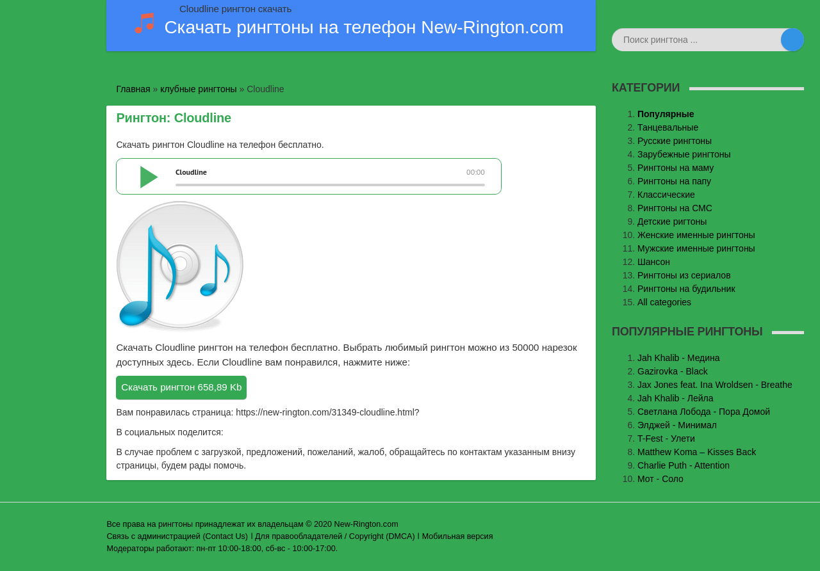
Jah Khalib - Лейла (675, 398)
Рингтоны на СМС (674, 208)
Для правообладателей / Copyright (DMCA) (335, 536)
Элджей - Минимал (677, 425)
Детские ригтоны (672, 221)
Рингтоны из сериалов (684, 275)
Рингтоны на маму (675, 168)
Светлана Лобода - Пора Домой (703, 411)
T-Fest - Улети (666, 438)
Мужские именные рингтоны (696, 248)
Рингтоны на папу (674, 181)
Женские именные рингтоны (696, 235)
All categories (664, 302)
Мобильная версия (457, 536)
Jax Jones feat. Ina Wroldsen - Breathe (714, 385)
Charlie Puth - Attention (683, 465)
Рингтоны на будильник (686, 289)
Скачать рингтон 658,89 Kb (181, 387)
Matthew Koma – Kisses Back (696, 452)
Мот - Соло (660, 479)
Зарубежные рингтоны (684, 154)
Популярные (665, 114)
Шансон (653, 262)
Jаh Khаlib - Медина (678, 358)
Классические (666, 194)
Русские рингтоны (674, 141)
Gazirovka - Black (672, 371)
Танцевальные (667, 127)
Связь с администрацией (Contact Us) (177, 536)
